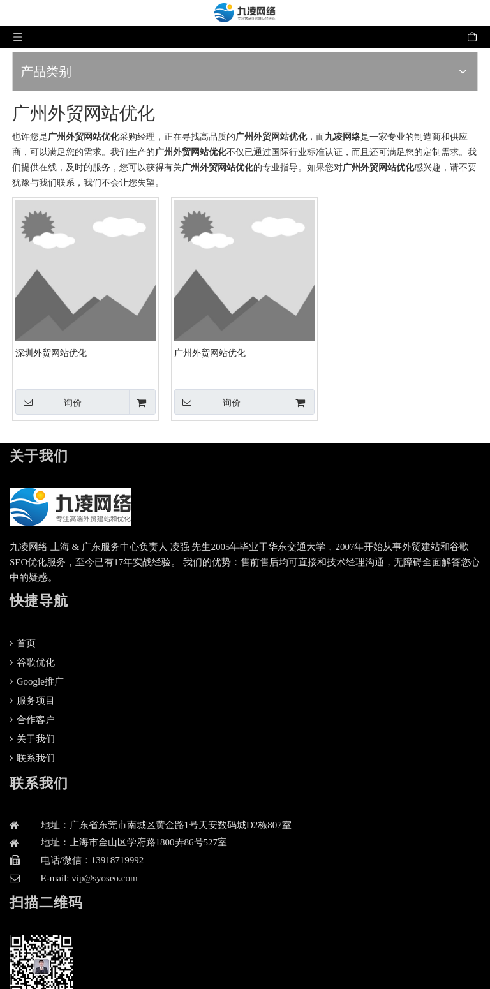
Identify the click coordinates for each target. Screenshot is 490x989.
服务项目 (32, 700)
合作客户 (32, 720)
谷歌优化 (32, 662)
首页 (23, 643)
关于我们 (32, 739)
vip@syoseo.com (104, 878)
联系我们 (32, 758)
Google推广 (37, 681)
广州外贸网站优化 (210, 353)
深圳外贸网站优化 (51, 353)
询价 (48, 402)
